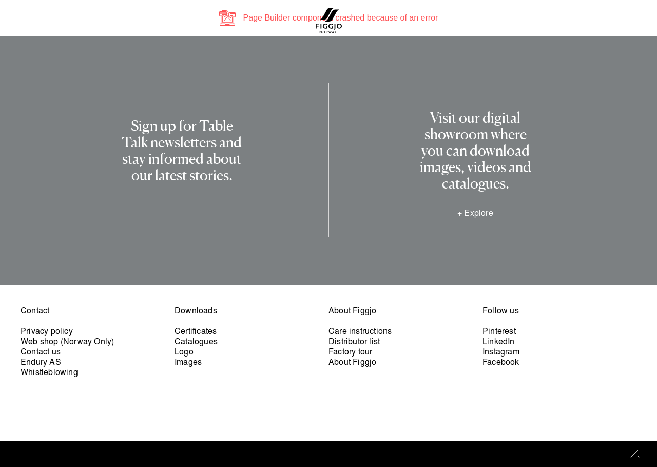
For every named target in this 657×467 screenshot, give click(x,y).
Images (188, 361)
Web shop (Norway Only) (67, 341)
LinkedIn (498, 341)
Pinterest (499, 331)
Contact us (41, 351)
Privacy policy (47, 331)
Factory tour (350, 351)
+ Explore (475, 212)
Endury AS (41, 361)
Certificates (196, 331)
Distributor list (354, 341)
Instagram (500, 351)
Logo (184, 351)
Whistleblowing (49, 372)
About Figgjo (352, 361)
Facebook (500, 361)
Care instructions (360, 331)
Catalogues (196, 341)
